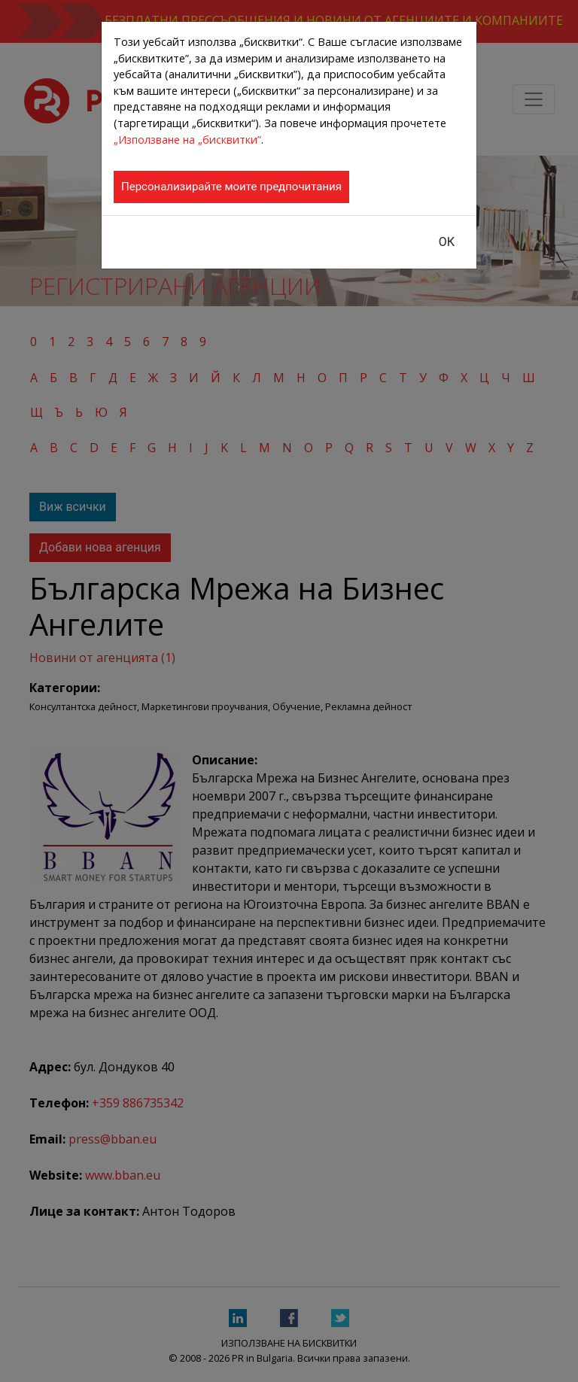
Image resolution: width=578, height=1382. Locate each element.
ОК (447, 242)
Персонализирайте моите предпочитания (231, 186)
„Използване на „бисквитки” (187, 139)
